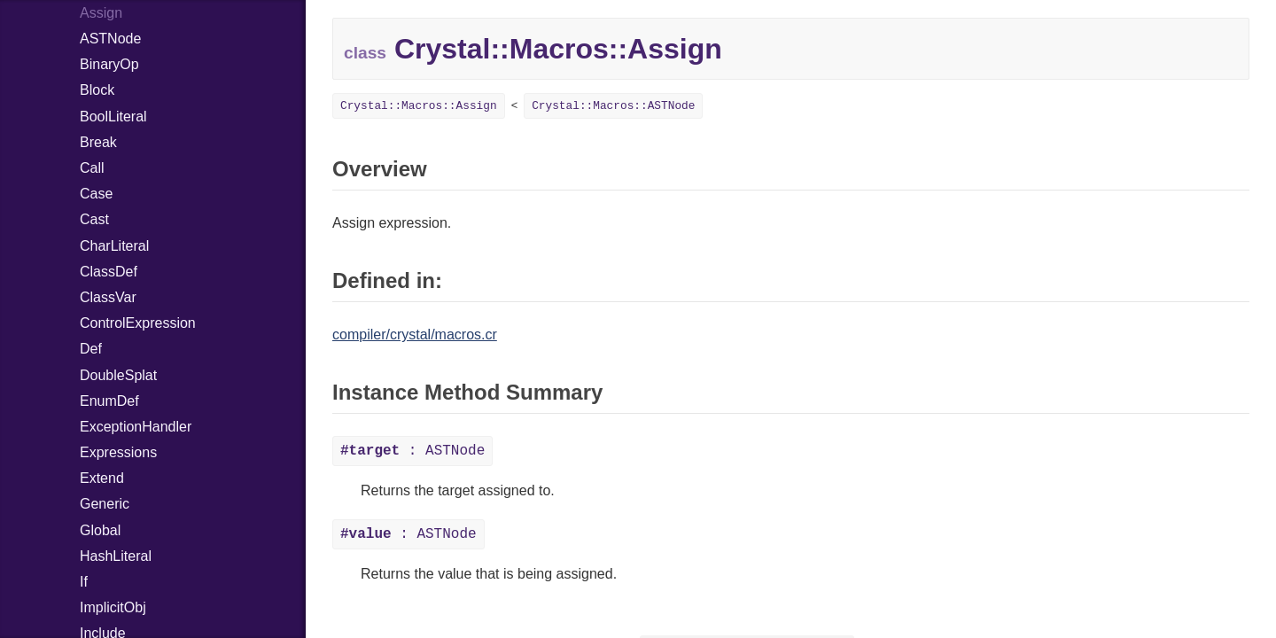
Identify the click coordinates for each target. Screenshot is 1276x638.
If (84, 581)
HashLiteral (116, 556)
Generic (104, 503)
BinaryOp (109, 64)
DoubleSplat (118, 375)
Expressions (118, 452)
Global (100, 530)
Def (91, 348)
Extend (102, 478)
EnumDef (109, 400)
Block (97, 89)
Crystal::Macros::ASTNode (613, 106)
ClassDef (108, 271)
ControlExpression (138, 323)
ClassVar (108, 297)
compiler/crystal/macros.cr (414, 334)
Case (96, 193)
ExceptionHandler (135, 426)
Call (92, 167)
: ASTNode (412, 451)
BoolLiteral (113, 116)
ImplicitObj (113, 607)
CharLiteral (114, 245)
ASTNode (110, 38)
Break (98, 142)
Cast (94, 219)
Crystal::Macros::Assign (418, 106)
